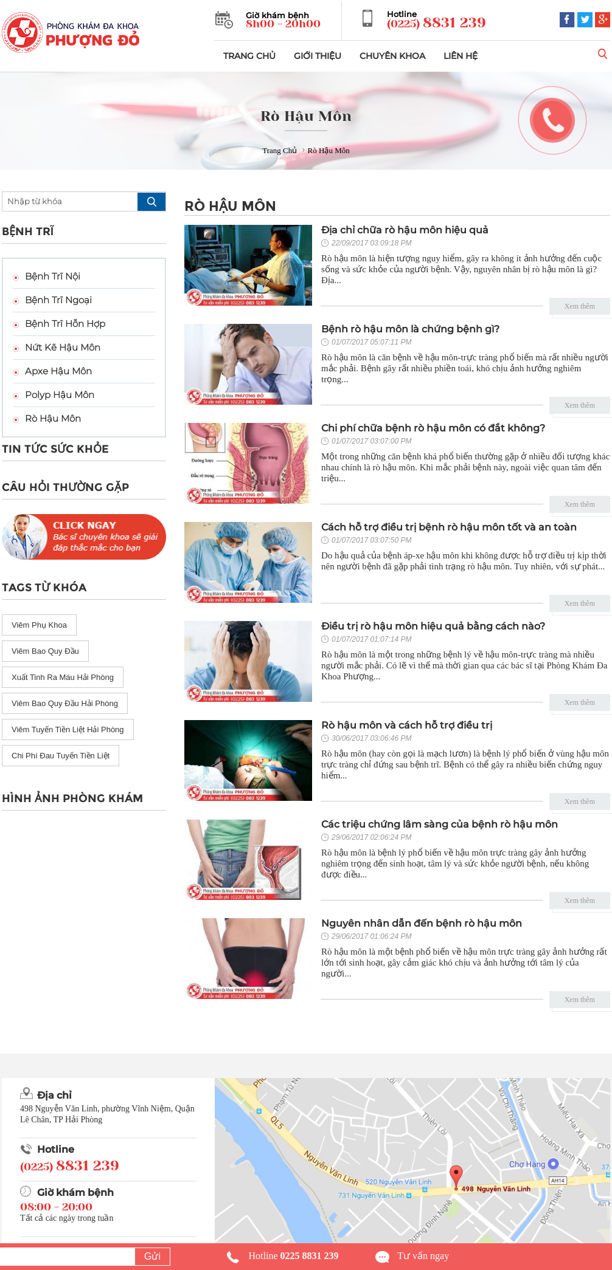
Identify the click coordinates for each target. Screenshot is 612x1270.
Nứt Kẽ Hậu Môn (62, 347)
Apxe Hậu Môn (58, 371)
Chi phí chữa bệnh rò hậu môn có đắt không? (433, 428)
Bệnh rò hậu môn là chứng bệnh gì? (410, 329)
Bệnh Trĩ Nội (52, 276)
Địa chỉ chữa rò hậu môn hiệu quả (405, 230)
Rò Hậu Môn (53, 418)
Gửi (152, 1256)
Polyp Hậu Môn (59, 394)
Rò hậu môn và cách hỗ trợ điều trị (406, 725)
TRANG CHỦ (249, 55)
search (151, 202)
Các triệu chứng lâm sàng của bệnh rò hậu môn (439, 824)
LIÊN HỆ (460, 55)
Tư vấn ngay (423, 1256)
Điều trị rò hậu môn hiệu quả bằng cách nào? (433, 626)
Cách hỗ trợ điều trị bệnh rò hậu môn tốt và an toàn (449, 527)
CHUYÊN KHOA (392, 55)
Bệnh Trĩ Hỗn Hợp (65, 323)
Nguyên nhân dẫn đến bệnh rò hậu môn (421, 923)
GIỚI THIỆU (317, 55)
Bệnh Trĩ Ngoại (58, 300)
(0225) (436, 23)
